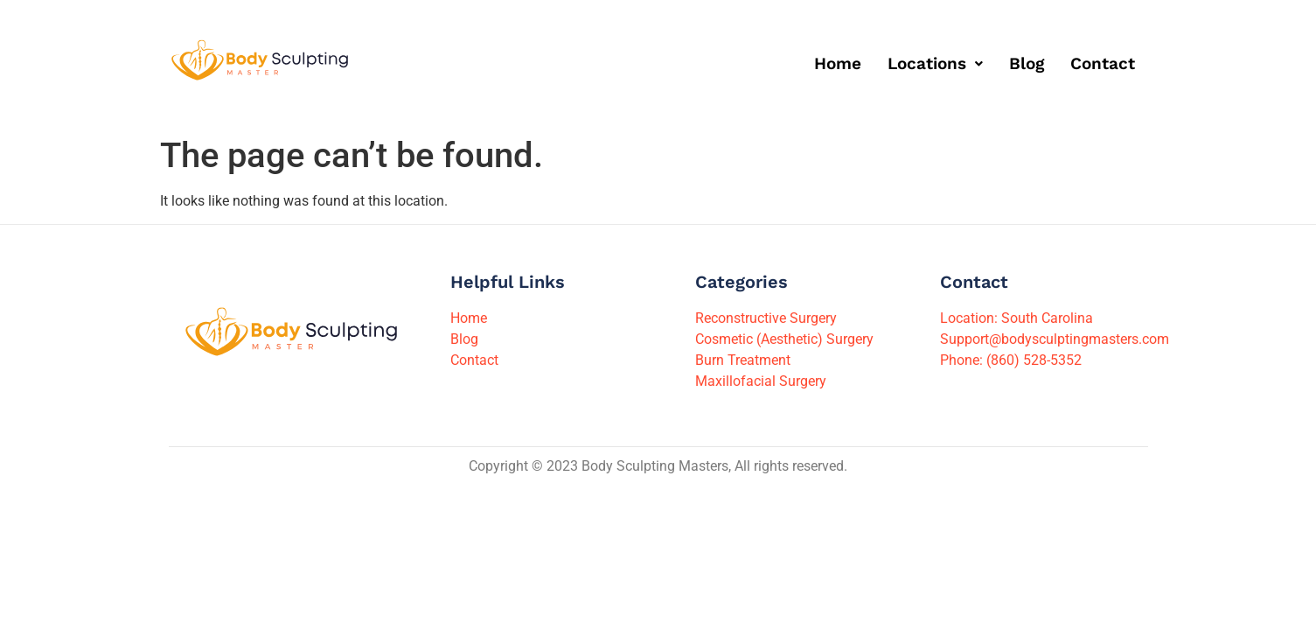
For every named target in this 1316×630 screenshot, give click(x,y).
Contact (1102, 63)
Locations (935, 63)
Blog (1026, 63)
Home (837, 63)
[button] (935, 63)
